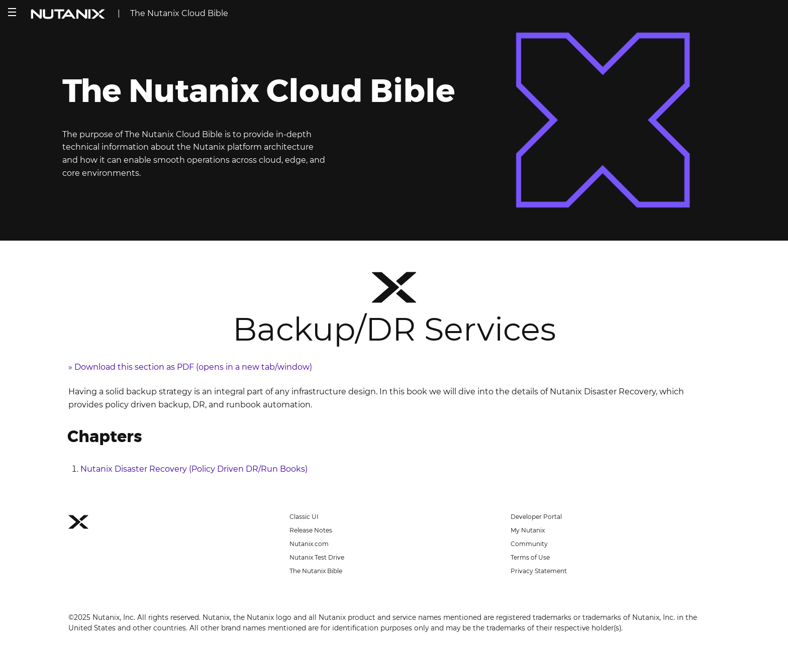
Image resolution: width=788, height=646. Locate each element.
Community (529, 544)
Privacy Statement (539, 571)
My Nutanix (528, 530)
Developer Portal (536, 516)
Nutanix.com (309, 544)
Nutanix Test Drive (316, 557)
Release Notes (310, 530)
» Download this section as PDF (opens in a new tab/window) (190, 367)
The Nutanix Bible (315, 571)
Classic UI (304, 516)
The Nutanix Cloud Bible (179, 13)
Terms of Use (530, 557)
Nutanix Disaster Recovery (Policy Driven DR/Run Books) (194, 469)
